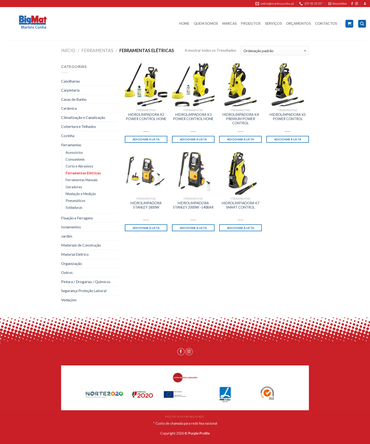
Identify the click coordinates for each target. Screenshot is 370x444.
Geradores (74, 187)
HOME (184, 23)
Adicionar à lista (146, 139)
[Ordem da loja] (275, 50)
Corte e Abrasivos (79, 166)
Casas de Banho (74, 99)
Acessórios (74, 153)
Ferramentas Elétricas (83, 173)
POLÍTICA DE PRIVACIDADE (184, 416)
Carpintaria (70, 90)
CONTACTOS (326, 23)
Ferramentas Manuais (82, 180)
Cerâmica (69, 108)
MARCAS (229, 23)
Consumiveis (75, 159)
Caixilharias (70, 81)
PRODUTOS (251, 23)
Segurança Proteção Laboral (83, 290)
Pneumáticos (75, 201)
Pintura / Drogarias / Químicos (85, 281)
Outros (67, 272)
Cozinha (67, 135)
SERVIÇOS (273, 23)
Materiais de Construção (81, 245)
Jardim (66, 236)
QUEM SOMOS (206, 23)
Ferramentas (97, 50)
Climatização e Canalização (83, 117)
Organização (71, 263)
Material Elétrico (75, 254)
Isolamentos (71, 227)
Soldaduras (74, 207)
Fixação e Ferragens (77, 218)
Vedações (69, 299)
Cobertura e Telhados (78, 126)
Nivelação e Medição (81, 194)
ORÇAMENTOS (298, 23)
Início (68, 50)
